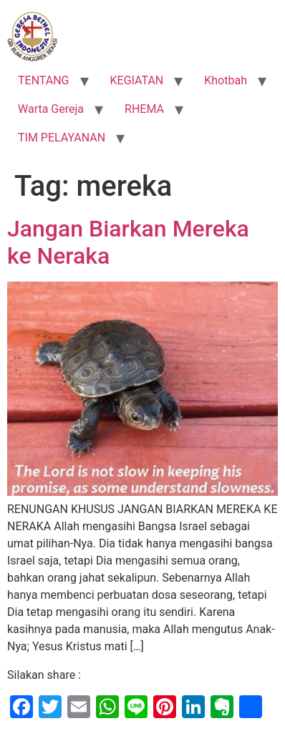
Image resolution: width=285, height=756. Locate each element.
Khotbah (225, 80)
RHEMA (144, 109)
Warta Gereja (51, 109)
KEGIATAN (137, 80)
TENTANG (43, 80)
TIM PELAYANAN (61, 137)
